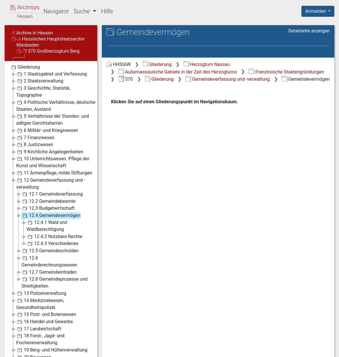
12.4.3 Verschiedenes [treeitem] (52, 216)
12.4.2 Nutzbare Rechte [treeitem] (54, 209)
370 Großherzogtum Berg (51, 24)
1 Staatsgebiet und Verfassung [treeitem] (51, 46)
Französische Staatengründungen (286, 44)
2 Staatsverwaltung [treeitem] (39, 53)
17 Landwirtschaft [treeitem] (38, 301)
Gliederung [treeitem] (25, 39)
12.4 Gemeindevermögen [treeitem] (50, 188)
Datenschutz (233, 349)
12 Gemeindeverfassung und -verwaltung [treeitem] (50, 156)
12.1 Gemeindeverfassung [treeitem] (52, 166)
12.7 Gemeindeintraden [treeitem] (49, 245)
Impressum (320, 349)
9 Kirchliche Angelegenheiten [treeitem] (49, 124)
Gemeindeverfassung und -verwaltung (228, 52)
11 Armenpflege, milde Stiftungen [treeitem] (54, 145)
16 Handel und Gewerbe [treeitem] (44, 294)
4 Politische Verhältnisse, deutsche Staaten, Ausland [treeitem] (55, 78)
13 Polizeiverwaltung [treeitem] (41, 266)
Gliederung (157, 37)
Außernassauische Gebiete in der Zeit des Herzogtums (178, 44)
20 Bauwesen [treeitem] (33, 330)
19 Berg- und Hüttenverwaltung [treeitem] (51, 322)
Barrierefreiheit (277, 349)
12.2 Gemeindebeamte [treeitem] (48, 174)
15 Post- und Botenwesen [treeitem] (46, 287)
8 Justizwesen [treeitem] (34, 117)
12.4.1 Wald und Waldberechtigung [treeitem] (47, 198)
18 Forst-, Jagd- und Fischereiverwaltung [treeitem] (40, 311)
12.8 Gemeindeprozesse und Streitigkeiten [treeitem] (54, 255)
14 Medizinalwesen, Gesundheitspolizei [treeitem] (40, 276)
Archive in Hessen (32, 5)
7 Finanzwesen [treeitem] (35, 110)
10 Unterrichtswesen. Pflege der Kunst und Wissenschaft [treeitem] (52, 134)
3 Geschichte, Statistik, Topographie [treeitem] (43, 64)
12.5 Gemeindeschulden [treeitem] (50, 223)
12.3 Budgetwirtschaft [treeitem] (48, 181)
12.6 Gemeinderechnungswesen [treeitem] (49, 233)
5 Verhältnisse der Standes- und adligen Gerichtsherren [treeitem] (52, 92)
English (13, 345)
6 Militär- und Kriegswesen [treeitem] (47, 103)
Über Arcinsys (189, 349)
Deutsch (35, 345)
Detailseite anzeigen (309, 3)
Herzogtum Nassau (207, 37)
